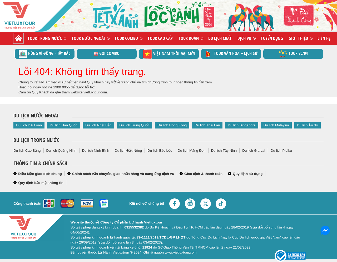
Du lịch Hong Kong (172, 125)
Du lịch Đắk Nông (128, 151)
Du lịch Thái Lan (207, 125)
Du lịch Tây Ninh (224, 151)
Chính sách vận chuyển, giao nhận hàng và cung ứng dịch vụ (123, 174)
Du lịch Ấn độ (307, 125)
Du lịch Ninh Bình (95, 151)
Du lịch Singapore (241, 125)
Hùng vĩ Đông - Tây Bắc (45, 54)
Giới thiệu (298, 38)
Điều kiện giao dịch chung (40, 174)
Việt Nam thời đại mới (169, 54)
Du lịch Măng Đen (192, 151)
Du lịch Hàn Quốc (63, 125)
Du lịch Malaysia (276, 125)
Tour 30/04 (293, 54)
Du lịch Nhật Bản (98, 125)
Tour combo (126, 38)
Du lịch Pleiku (281, 151)
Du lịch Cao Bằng (27, 151)
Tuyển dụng (272, 38)
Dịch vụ (244, 38)
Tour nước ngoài (88, 38)
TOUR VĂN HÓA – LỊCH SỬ (231, 54)
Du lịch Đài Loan (29, 125)
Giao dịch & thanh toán (203, 174)
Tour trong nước (44, 38)
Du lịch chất (220, 38)
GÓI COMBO (107, 53)
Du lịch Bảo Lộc (159, 151)
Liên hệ (324, 38)
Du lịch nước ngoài (35, 115)
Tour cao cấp (160, 38)
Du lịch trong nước (36, 140)
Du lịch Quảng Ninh (61, 151)
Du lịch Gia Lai (253, 151)
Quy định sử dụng (247, 174)
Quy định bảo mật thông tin (40, 183)
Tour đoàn (188, 38)
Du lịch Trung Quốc (134, 125)
